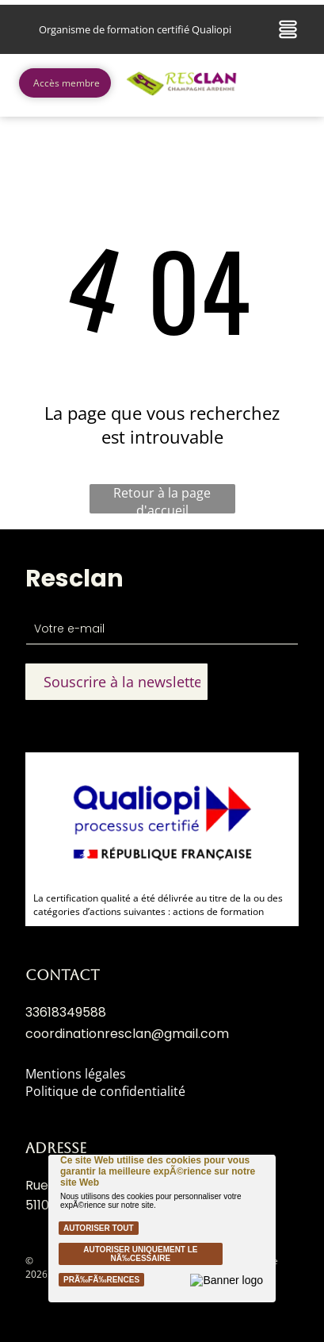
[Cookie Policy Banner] (161, 1228)
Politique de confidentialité (105, 1091)
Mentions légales (75, 1073)
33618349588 (65, 1012)
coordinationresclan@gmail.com (127, 1034)
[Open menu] (288, 29)
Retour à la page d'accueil (162, 498)
